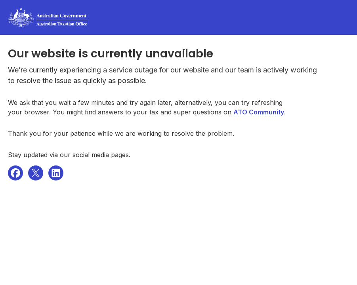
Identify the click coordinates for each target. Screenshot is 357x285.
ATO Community (258, 112)
